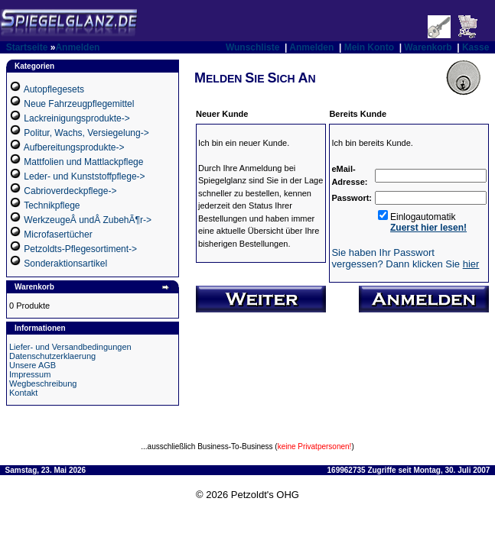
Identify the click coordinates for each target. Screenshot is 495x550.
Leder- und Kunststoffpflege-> (84, 176)
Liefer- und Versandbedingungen (70, 346)
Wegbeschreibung (43, 383)
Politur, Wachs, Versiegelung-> (86, 133)
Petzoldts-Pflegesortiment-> (80, 249)
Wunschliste (252, 47)
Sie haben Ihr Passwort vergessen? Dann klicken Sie (405, 258)
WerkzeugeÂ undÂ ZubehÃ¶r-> (87, 220)
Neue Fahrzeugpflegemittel (79, 104)
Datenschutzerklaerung (52, 356)
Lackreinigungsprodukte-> (76, 118)
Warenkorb (427, 47)
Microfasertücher (58, 234)
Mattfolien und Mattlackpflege (83, 162)
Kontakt (23, 392)
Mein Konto (369, 47)
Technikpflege (52, 205)
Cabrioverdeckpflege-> (70, 191)
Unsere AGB (32, 365)
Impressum (29, 374)
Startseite (27, 47)
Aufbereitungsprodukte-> (74, 147)
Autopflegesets (54, 89)
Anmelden (77, 47)
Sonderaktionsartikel (65, 263)
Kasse (475, 47)
